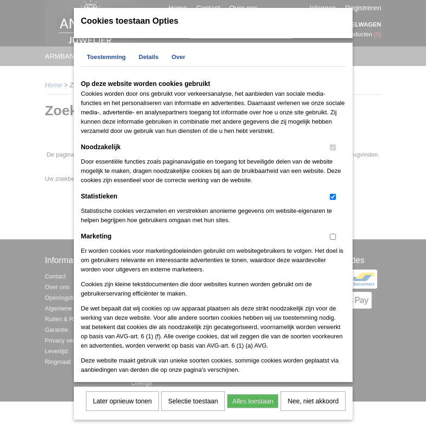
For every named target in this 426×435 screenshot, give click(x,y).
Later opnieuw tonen (122, 407)
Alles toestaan (252, 407)
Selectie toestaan (193, 407)
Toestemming (106, 62)
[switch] (333, 154)
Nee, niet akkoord (313, 407)
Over (178, 62)
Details (149, 62)
